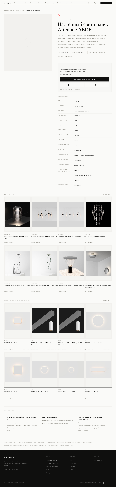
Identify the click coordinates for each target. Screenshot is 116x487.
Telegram (70, 56)
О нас (71, 460)
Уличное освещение (52, 466)
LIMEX (6, 10)
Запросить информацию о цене (84, 79)
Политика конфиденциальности (87, 482)
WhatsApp (15, 469)
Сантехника (33, 3)
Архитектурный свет (52, 463)
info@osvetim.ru (97, 460)
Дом (26, 3)
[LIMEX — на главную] (7, 2)
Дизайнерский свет (51, 460)
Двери (47, 3)
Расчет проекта (106, 3)
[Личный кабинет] (97, 2)
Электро (40, 3)
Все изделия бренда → (65, 19)
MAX (97, 85)
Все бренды (49, 473)
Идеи (67, 3)
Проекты (73, 3)
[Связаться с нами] (107, 483)
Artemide (12, 10)
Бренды (53, 3)
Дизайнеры (60, 3)
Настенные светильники (97, 52)
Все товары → (107, 195)
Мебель (21, 3)
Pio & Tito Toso (20, 10)
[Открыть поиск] (95, 3)
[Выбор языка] (90, 3)
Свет (15, 3)
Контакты (72, 473)
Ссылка (61, 56)
